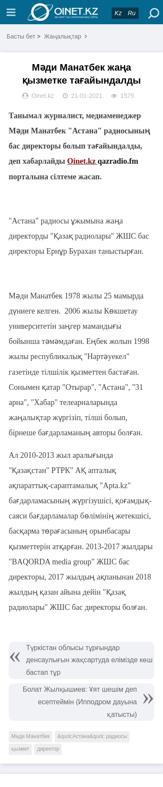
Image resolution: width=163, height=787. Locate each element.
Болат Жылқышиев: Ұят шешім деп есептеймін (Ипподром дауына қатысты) (80, 702)
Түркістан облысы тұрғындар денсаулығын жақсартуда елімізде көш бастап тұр (89, 660)
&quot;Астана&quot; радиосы (92, 736)
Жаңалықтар (62, 36)
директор (48, 749)
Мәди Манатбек (30, 736)
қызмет (20, 749)
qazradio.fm (117, 161)
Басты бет (21, 36)
